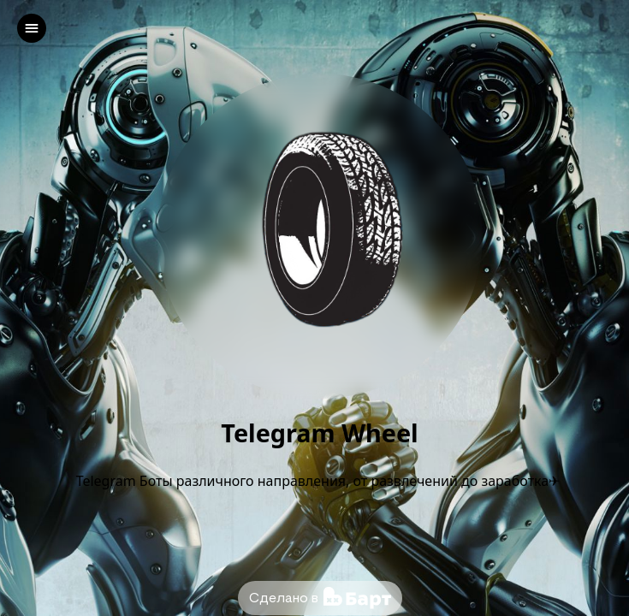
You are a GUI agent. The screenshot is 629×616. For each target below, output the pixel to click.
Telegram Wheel (319, 433)
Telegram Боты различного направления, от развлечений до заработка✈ (320, 480)
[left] (31, 28)
